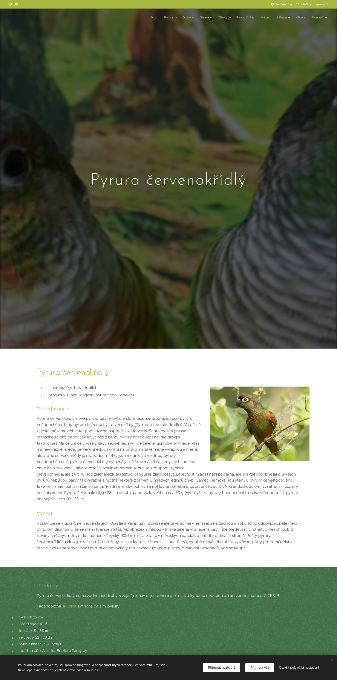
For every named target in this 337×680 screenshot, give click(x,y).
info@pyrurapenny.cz (314, 4)
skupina (69, 606)
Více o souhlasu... (89, 670)
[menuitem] (153, 17)
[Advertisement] (250, 646)
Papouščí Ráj (284, 4)
